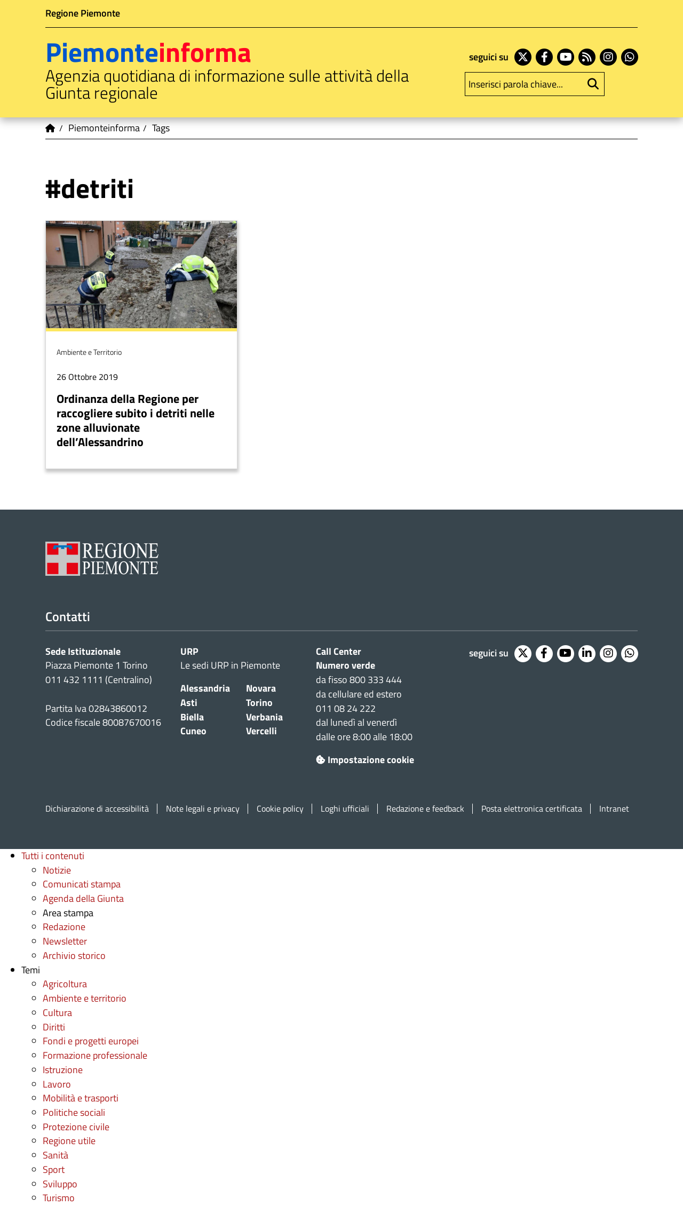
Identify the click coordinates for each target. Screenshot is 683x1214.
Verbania (264, 717)
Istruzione (63, 1069)
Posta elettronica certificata (531, 809)
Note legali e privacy (203, 809)
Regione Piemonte (82, 13)
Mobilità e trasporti (80, 1098)
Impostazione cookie (365, 759)
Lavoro (57, 1084)
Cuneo (193, 731)
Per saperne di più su (141, 344)
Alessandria (205, 688)
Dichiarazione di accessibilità (97, 809)
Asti (188, 702)
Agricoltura (65, 984)
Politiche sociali (74, 1112)
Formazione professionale (95, 1055)
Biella (192, 717)
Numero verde (345, 665)
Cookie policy (280, 809)
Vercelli (261, 731)
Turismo (59, 1198)
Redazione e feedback (425, 809)
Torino (259, 702)
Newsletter (65, 941)
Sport (54, 1169)
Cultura (57, 1012)
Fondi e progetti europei (91, 1041)
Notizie (57, 870)
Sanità (55, 1155)
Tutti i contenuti (52, 855)
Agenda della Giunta (83, 898)
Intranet (614, 809)
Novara (261, 688)
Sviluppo (60, 1184)
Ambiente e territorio (84, 998)
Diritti (54, 1027)
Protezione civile (76, 1127)
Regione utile (69, 1140)
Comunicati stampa (82, 884)
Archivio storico (74, 955)
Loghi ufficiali (345, 809)
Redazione (64, 926)
